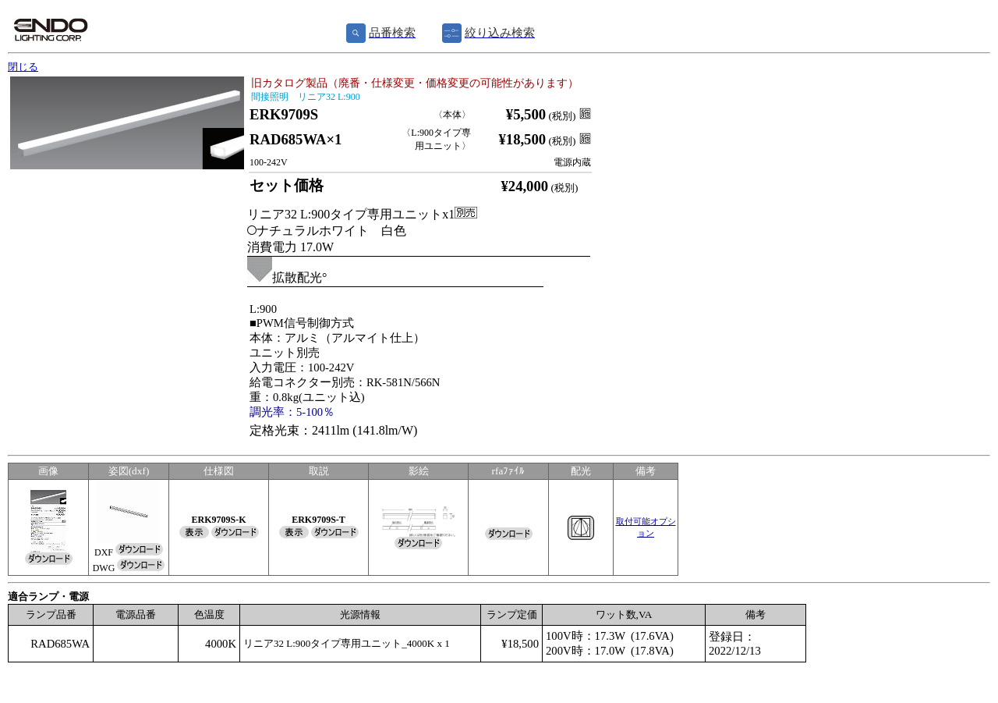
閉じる (23, 67)
